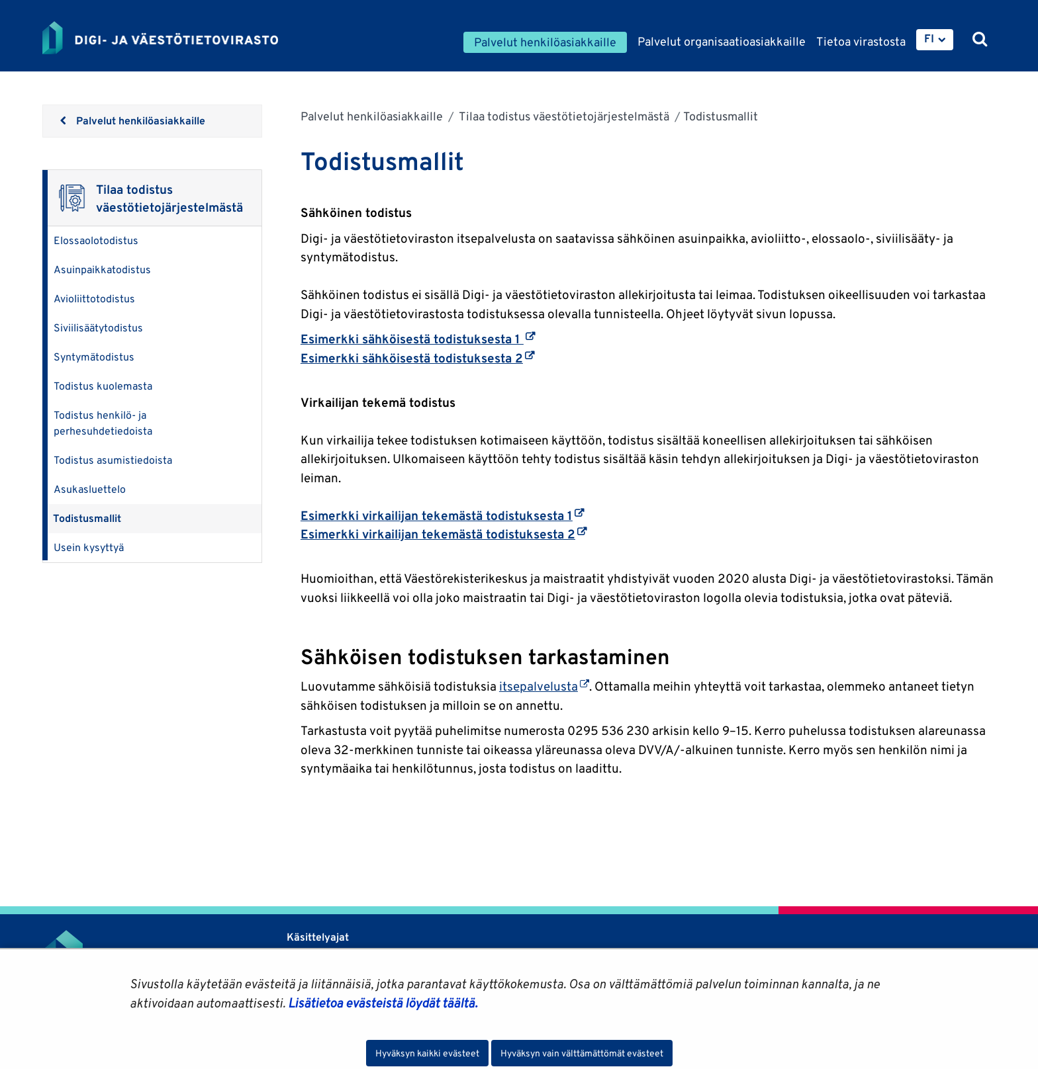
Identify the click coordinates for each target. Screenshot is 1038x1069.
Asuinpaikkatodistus (102, 270)
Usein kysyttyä (89, 547)
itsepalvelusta (544, 686)
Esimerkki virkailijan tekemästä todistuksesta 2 (444, 534)
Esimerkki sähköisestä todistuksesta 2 (417, 358)
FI (929, 38)
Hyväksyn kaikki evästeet (427, 1053)
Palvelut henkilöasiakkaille (372, 116)
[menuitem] (934, 39)
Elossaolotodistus (96, 240)
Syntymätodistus (94, 357)
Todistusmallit (87, 518)
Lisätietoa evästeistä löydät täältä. (382, 1003)
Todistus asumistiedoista (113, 460)
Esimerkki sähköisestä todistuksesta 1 (418, 339)
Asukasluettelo (90, 489)
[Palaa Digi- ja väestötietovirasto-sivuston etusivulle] (160, 37)
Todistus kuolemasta (103, 386)
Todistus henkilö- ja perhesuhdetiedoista (103, 423)
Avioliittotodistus (94, 299)
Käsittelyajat (318, 937)
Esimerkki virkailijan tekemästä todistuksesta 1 (442, 515)
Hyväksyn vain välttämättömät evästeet (581, 1053)
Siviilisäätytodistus (98, 328)
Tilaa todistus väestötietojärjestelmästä (563, 116)
